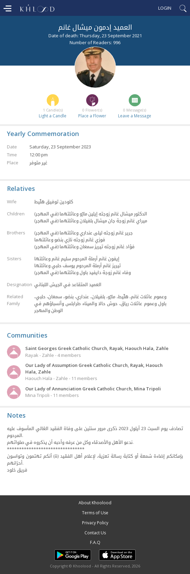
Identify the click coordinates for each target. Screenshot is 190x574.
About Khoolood (95, 503)
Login (164, 8)
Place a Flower (92, 116)
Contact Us (95, 533)
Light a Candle (52, 116)
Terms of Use (95, 513)
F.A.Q (95, 542)
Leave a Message (134, 116)
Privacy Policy (95, 523)
